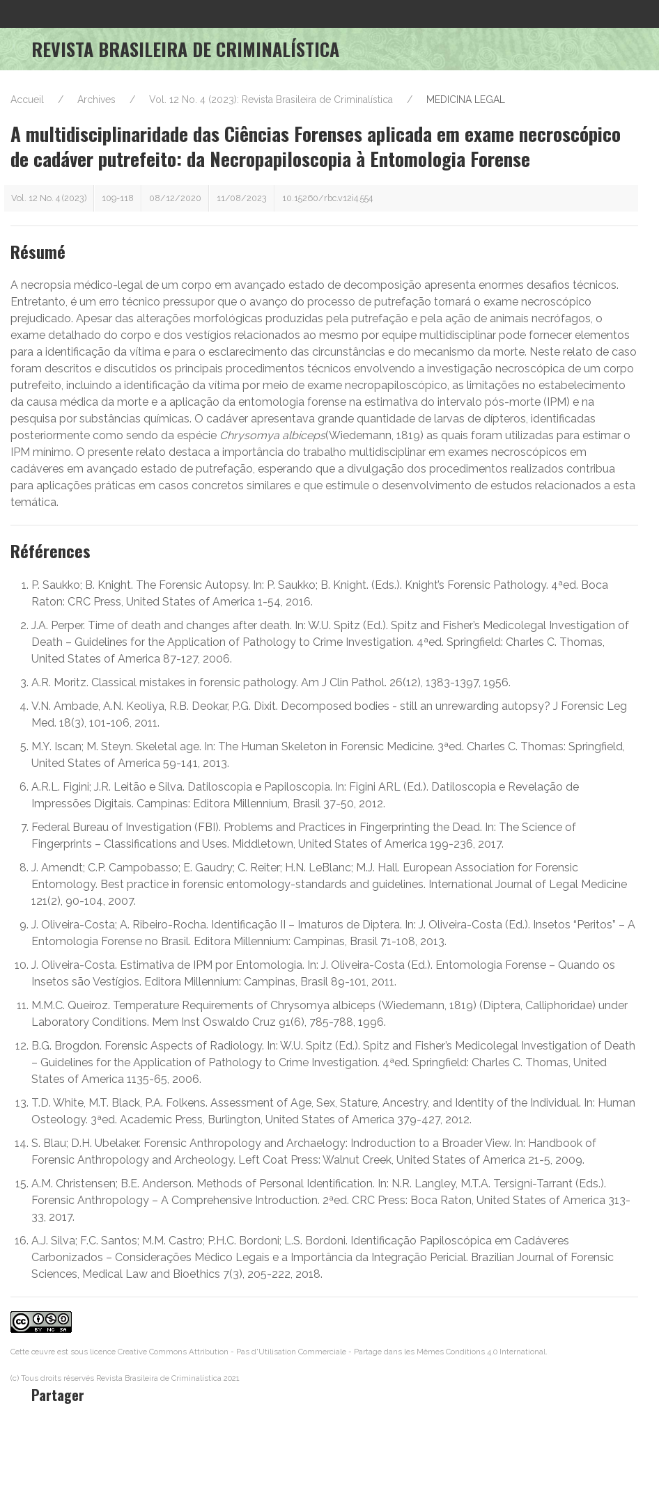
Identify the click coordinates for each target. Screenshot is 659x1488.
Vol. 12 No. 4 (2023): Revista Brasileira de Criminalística (271, 99)
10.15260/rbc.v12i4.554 (327, 198)
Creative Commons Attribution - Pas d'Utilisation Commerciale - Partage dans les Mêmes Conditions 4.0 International (331, 1351)
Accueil (27, 99)
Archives (96, 99)
